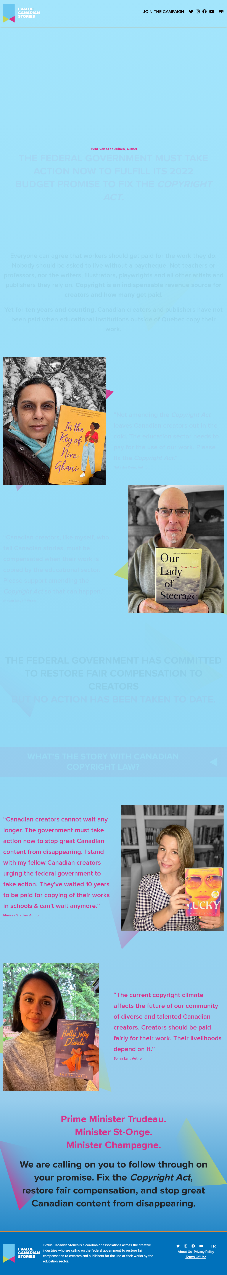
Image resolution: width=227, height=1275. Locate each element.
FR (221, 12)
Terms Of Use (195, 1257)
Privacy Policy (204, 1252)
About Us (185, 1252)
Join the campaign (163, 12)
